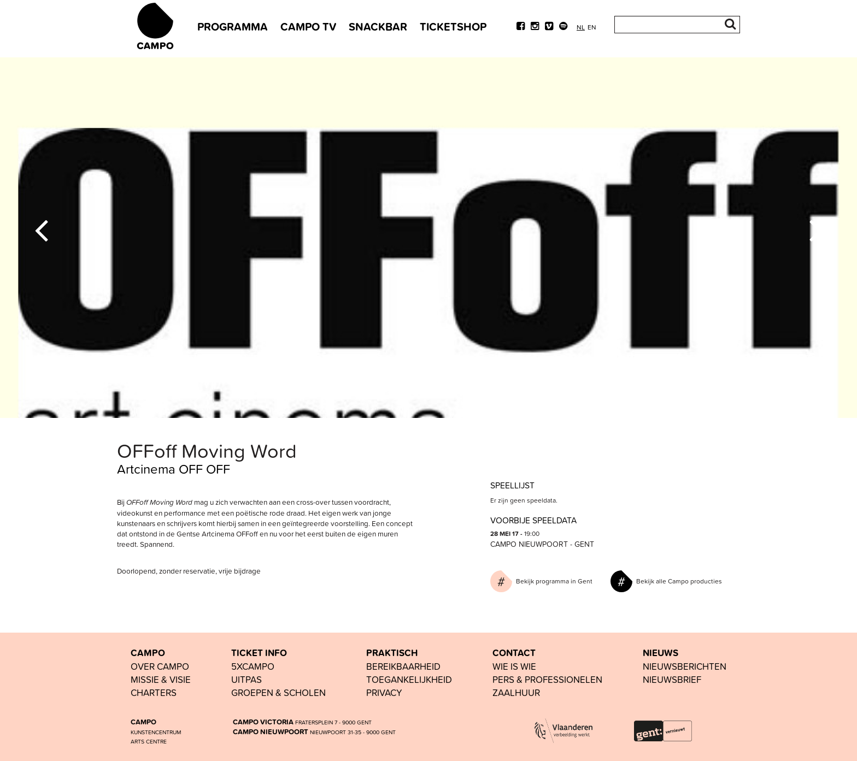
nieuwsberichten (684, 666)
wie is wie (514, 666)
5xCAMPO (252, 666)
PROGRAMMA (232, 26)
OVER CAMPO (160, 666)
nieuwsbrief (672, 679)
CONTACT (514, 652)
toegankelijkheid (409, 679)
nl (581, 27)
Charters (154, 692)
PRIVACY (384, 692)
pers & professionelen (547, 679)
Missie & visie (161, 679)
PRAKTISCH (392, 652)
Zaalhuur (516, 692)
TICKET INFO (259, 652)
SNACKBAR (378, 26)
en (592, 27)
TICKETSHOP (453, 26)
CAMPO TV (308, 26)
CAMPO (148, 652)
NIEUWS (660, 652)
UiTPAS (246, 679)
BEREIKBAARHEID (403, 666)
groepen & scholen (278, 692)
